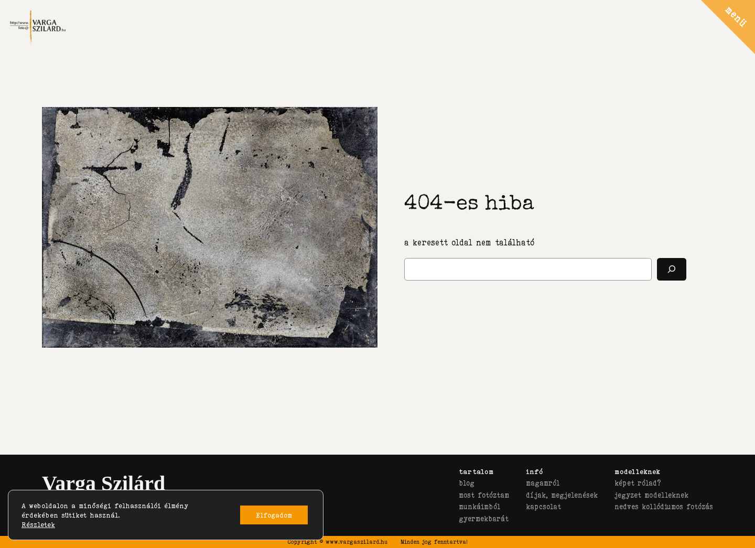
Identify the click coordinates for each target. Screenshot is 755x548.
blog (466, 483)
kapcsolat (543, 506)
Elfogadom (274, 515)
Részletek (38, 524)
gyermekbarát (484, 518)
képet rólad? (637, 483)
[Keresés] (671, 269)
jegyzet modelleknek (651, 495)
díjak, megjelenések (562, 495)
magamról (542, 483)
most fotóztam (484, 495)
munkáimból (479, 506)
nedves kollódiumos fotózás (663, 506)
